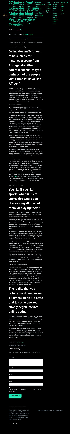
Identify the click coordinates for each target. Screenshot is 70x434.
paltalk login (20, 342)
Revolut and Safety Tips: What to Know (63, 8)
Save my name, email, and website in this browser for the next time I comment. (25, 390)
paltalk (15, 176)
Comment (11, 357)
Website (11, 381)
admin (19, 30)
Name (10, 368)
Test (67, 2)
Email (10, 374)
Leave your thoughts (27, 34)
